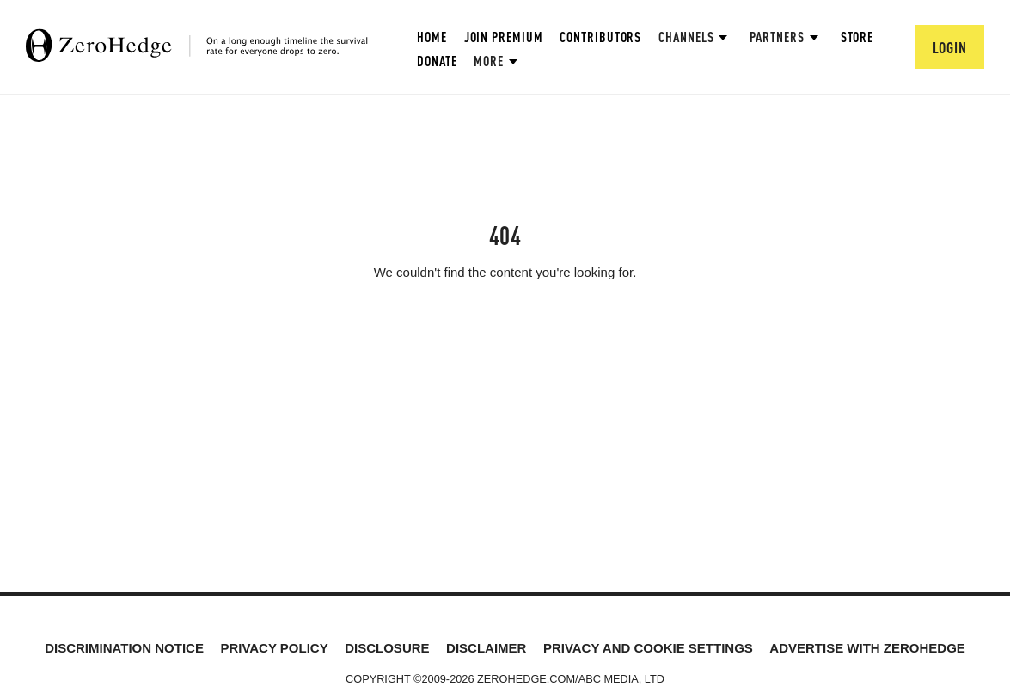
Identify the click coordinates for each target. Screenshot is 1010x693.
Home (432, 37)
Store (857, 37)
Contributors (600, 37)
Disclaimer (486, 648)
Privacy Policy (273, 648)
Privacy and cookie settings (648, 648)
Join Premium (503, 37)
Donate (436, 61)
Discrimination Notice (124, 648)
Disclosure (387, 648)
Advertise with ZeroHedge (867, 648)
